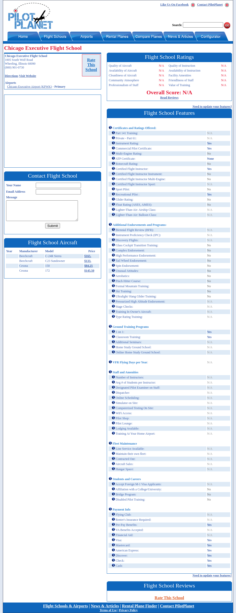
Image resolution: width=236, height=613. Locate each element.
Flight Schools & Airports (65, 606)
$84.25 (88, 266)
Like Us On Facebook (174, 4)
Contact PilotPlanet (210, 4)
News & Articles (105, 606)
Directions (11, 76)
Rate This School (169, 598)
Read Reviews (169, 97)
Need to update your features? (212, 106)
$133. (87, 261)
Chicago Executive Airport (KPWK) (29, 86)
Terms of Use (108, 610)
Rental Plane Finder (139, 606)
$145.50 (89, 270)
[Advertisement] (54, 130)
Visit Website (27, 76)
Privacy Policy (128, 610)
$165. (87, 256)
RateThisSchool (91, 65)
